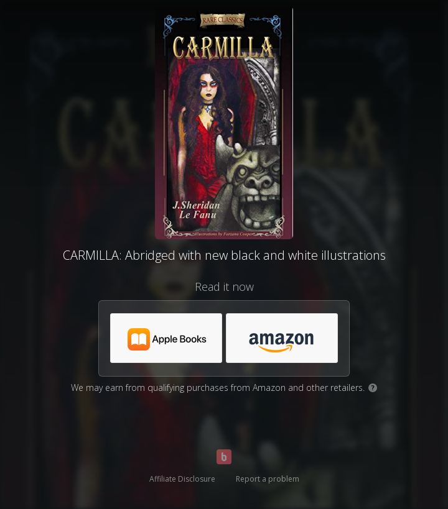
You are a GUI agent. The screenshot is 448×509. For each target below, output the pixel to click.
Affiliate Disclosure (182, 479)
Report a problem (267, 479)
